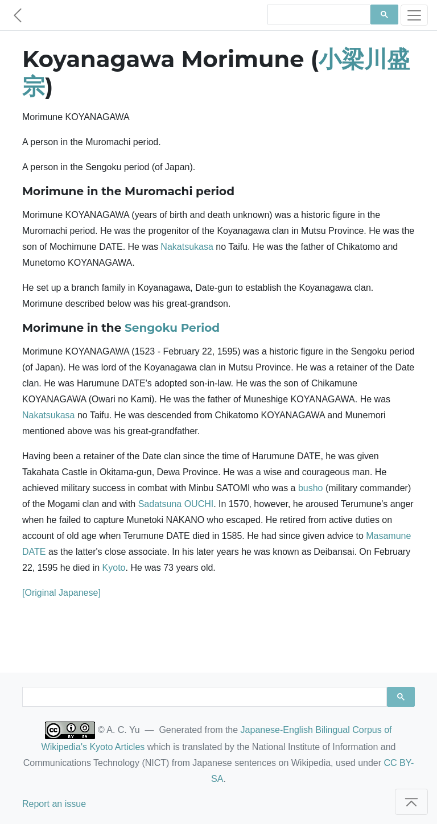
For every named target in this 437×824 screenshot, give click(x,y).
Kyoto (114, 567)
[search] (317, 15)
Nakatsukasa (186, 247)
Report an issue (54, 804)
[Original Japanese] (61, 593)
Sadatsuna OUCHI (176, 504)
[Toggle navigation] (414, 15)
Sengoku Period (172, 328)
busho (310, 488)
